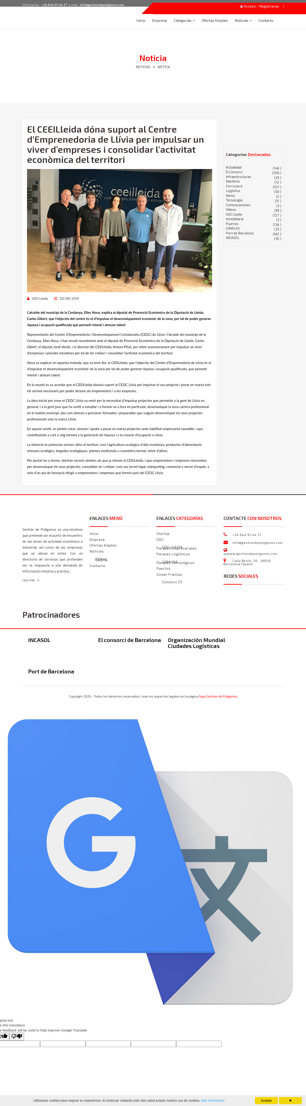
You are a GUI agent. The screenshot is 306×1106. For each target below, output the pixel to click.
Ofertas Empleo (215, 20)
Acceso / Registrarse (259, 6)
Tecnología (253, 200)
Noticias (241, 20)
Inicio (140, 20)
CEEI (160, 539)
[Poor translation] (16, 1037)
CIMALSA (253, 228)
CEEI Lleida (39, 298)
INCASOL (253, 237)
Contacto (266, 20)
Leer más (30, 580)
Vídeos (253, 209)
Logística (253, 190)
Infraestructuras (253, 176)
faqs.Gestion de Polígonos (218, 696)
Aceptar (266, 1100)
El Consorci (253, 172)
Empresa (159, 20)
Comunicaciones (253, 205)
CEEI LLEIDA (172, 547)
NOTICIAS (143, 67)
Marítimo (253, 181)
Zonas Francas (169, 574)
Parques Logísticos (173, 554)
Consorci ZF (172, 582)
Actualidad (253, 167)
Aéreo (253, 195)
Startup (163, 533)
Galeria (101, 560)
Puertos (253, 223)
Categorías (182, 20)
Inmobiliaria (253, 219)
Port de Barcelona (253, 233)
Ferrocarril (253, 186)
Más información (212, 1100)
